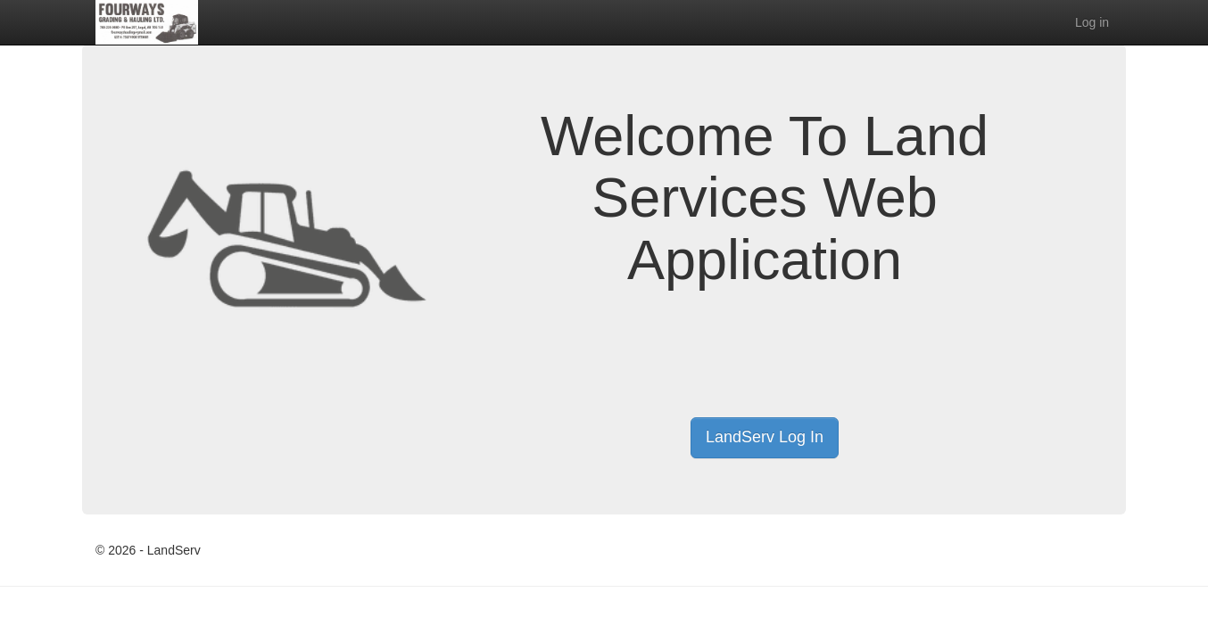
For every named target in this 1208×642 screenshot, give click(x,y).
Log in (1092, 22)
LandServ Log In (764, 437)
